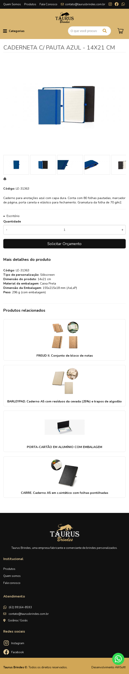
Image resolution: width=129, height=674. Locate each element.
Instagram (17, 643)
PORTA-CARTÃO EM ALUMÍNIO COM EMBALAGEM (64, 447)
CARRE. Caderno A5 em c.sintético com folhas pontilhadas (64, 493)
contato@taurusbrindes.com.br (85, 4)
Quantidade (12, 221)
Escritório (13, 216)
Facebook (17, 652)
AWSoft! (120, 667)
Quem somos (12, 576)
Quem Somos (12, 4)
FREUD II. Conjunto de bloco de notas (64, 356)
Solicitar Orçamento (64, 243)
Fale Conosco (48, 4)
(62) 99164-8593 (20, 607)
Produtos (30, 4)
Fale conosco (11, 583)
